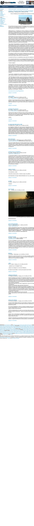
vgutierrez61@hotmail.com (13, 140)
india (0, 330)
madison (27, 331)
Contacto (15, 6)
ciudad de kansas (19, 331)
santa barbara (13, 332)
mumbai (3, 330)
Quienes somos (5, 6)
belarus (12, 326)
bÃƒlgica (14, 326)
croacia (30, 326)
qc (31, 325)
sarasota (21, 332)
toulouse (4, 328)
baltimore (23, 330)
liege (16, 327)
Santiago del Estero (2, 14)
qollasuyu (1, 329)
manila (30, 325)
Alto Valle (1, 13)
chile (29, 328)
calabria (28, 326)
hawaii (9, 331)
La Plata (1, 12)
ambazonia (15, 324)
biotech (12, 334)
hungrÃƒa (4, 327)
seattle (24, 332)
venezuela (18, 329)
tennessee (30, 332)
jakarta (23, 325)
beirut (6, 333)
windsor (13, 325)
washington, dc (5, 331)
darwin (32, 329)
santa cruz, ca (17, 332)
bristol (20, 326)
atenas (4, 326)
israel (8, 333)
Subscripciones (26, 6)
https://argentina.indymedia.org (5, 337)
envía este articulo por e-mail (22, 9)
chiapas (27, 328)
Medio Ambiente (2, 20)
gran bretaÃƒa (10, 328)
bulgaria (25, 326)
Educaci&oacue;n (2, 22)
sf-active (8, 338)
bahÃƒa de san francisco (7, 332)
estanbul (9, 327)
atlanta (17, 330)
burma (21, 325)
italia (12, 327)
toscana (1, 328)
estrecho (21, 324)
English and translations (3, 24)
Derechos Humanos (2, 18)
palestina (10, 333)
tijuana (9, 329)
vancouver (8, 325)
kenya (24, 324)
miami (32, 331)
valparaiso (15, 329)
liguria (18, 327)
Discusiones (1, 23)
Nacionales (1, 15)
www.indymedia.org (8, 324)
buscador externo (2, 26)
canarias (18, 324)
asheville (14, 330)
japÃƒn (25, 325)
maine (30, 331)
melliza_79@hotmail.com (13, 225)
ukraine (6, 328)
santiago (6, 329)
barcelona (8, 326)
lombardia (25, 327)
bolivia (25, 328)
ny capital (14, 331)
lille (19, 327)
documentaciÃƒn (27, 333)
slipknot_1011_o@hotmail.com (14, 153)
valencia (14, 328)
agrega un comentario (12, 92)
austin (19, 330)
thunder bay (4, 325)
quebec (1, 325)
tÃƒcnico (32, 333)
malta (33, 327)
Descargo (13, 338)
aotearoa (24, 329)
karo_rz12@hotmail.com (13, 98)
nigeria (26, 324)
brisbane (27, 329)
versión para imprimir (12, 9)
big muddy (26, 330)
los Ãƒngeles (24, 331)
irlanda (7, 327)
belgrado (17, 326)
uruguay (12, 329)
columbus (1, 331)
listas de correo (22, 333)
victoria (11, 325)
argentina (22, 328)
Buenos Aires (2, 11)
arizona (11, 330)
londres (28, 327)
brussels (22, 326)
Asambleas (1, 21)
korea (27, 325)
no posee (10, 103)
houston (11, 331)
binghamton (30, 330)
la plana (14, 327)
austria (6, 326)
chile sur (31, 328)
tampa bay (26, 332)
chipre (33, 326)
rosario (4, 329)
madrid (31, 327)
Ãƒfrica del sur (29, 324)
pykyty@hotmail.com (12, 238)
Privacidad (17, 338)
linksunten (22, 327)
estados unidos (5, 334)
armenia (1, 326)
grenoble (1, 327)
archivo (1, 25)
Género (1, 19)
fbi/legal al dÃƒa (17, 333)
